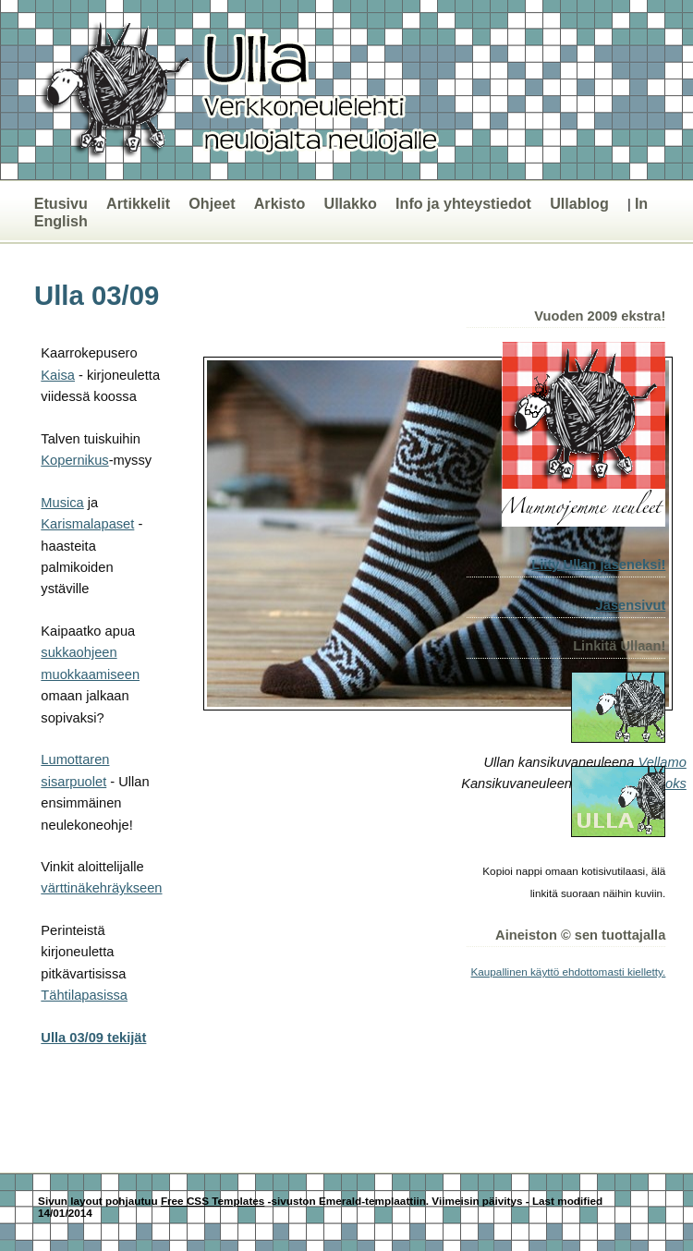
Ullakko (349, 203)
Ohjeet (211, 203)
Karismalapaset (87, 523)
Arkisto (280, 203)
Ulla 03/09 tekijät (93, 1037)
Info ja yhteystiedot (463, 203)
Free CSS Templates (212, 1201)
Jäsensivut (631, 605)
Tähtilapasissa (84, 995)
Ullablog (579, 203)
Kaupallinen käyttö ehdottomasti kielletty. (568, 972)
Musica (62, 502)
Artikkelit (138, 203)
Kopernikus (74, 460)
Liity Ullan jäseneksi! (598, 564)
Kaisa (58, 375)
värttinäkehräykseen (101, 888)
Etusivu (61, 203)
